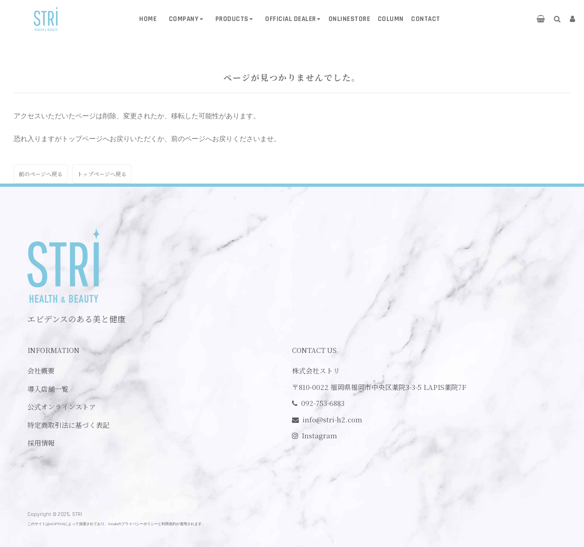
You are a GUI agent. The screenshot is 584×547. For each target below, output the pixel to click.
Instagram (319, 435)
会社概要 (41, 370)
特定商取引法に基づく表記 (68, 425)
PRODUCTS (232, 19)
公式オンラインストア (61, 406)
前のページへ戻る (41, 174)
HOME (147, 19)
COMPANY (184, 19)
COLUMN (391, 19)
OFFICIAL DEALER (290, 19)
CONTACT (425, 19)
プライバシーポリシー (139, 523)
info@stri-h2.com (332, 419)
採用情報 (41, 442)
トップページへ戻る (101, 174)
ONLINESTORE (349, 19)
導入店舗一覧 (47, 389)
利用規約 (169, 523)
